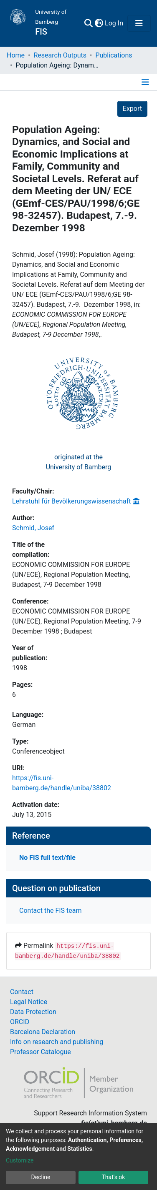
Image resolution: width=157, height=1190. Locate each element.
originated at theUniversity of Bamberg (78, 462)
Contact (21, 992)
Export (132, 109)
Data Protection (33, 1012)
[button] (99, 23)
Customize (19, 1160)
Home (16, 55)
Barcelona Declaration (42, 1032)
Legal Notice (28, 1002)
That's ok (113, 1177)
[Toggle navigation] (139, 23)
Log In (114, 23)
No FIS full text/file (47, 858)
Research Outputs (59, 55)
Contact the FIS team (50, 910)
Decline (41, 1177)
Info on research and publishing (56, 1042)
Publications (113, 55)
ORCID (19, 1022)
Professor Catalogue (40, 1052)
